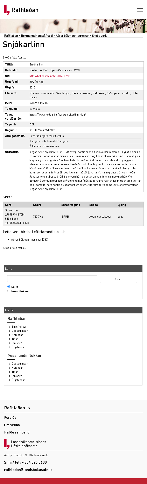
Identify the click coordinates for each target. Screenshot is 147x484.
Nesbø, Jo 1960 (38, 70)
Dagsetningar (20, 330)
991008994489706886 (42, 130)
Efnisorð (17, 343)
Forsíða (10, 417)
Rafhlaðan (24, 10)
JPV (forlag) (36, 81)
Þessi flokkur (19, 291)
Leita (13, 286)
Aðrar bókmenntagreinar (72, 35)
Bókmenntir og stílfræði (37, 35)
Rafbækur (98, 93)
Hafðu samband (16, 432)
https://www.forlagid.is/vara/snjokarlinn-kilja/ (57, 114)
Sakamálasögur (81, 93)
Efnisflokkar (19, 326)
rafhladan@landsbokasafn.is (28, 469)
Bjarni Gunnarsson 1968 (64, 70)
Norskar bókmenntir (42, 93)
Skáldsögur (63, 93)
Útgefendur (18, 347)
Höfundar (17, 334)
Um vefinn (12, 424)
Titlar (15, 339)
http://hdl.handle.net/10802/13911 (50, 76)
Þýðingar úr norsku (118, 93)
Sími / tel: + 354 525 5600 (25, 462)
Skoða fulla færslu (14, 57)
